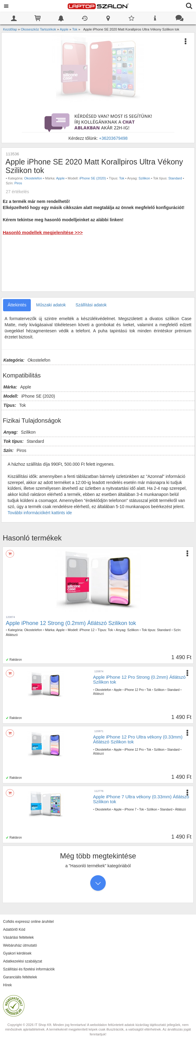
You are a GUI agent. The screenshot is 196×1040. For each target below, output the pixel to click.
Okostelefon (33, 178)
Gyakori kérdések (17, 953)
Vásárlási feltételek (18, 937)
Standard (175, 178)
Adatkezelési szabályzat (22, 961)
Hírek (7, 985)
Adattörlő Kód (14, 929)
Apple (60, 178)
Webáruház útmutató (20, 945)
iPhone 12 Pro (134, 690)
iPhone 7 (130, 809)
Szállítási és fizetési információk (29, 969)
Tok (121, 178)
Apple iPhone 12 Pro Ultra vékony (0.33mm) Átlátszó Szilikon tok (137, 739)
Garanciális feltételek (20, 977)
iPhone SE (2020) (93, 178)
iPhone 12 (87, 630)
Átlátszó (12, 635)
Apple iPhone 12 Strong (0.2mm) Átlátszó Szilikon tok (71, 623)
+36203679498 (113, 138)
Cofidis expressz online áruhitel (28, 921)
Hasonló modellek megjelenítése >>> (43, 232)
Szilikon (144, 178)
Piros (18, 183)
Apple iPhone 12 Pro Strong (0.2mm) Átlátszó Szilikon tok (139, 679)
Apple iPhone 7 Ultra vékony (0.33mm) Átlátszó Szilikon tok (141, 799)
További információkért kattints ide (40, 512)
